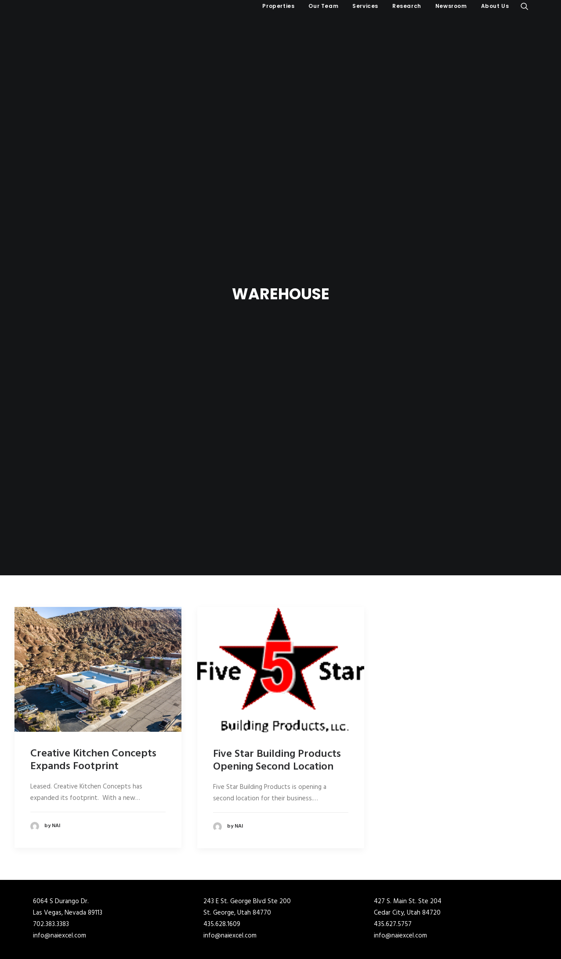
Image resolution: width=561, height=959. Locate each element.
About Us (495, 6)
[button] (524, 6)
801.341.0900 (51, 923)
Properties (278, 6)
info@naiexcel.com (59, 873)
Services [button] (365, 6)
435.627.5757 (393, 861)
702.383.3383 (51, 861)
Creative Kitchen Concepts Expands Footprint (93, 697)
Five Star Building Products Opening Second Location (277, 697)
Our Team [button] (323, 6)
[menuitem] (278, 6)
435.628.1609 (221, 861)
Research (406, 6)
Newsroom (451, 6)
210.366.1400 (221, 923)
